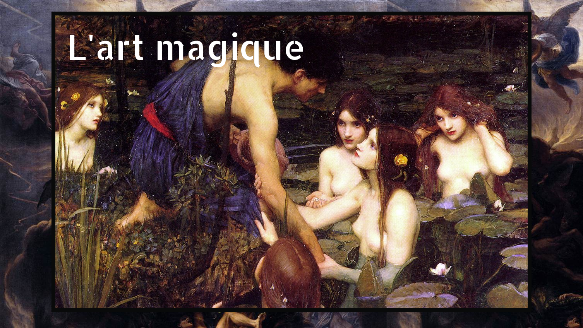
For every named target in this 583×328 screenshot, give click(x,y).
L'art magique (186, 46)
